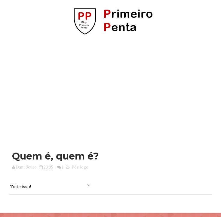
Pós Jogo (80, 167)
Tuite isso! (20, 186)
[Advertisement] (113, 90)
